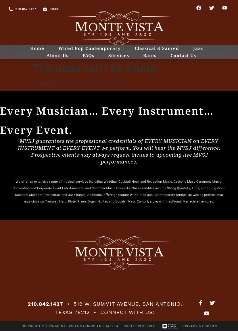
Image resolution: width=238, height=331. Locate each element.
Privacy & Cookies (200, 326)
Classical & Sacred (157, 48)
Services (118, 55)
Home (37, 48)
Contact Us (183, 55)
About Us (57, 55)
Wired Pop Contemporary (89, 48)
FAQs (88, 55)
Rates (150, 55)
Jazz (198, 48)
